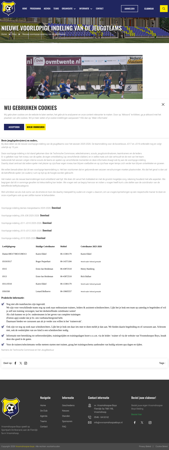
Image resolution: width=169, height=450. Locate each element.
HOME (24, 8)
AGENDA (47, 8)
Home (4, 34)
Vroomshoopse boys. (25, 446)
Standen (66, 416)
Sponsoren (67, 421)
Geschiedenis (68, 405)
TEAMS (56, 8)
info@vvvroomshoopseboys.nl (108, 422)
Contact (99, 8)
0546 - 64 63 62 (101, 417)
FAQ (64, 426)
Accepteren (14, 127)
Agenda (43, 416)
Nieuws (65, 410)
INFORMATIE (84, 8)
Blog (14, 34)
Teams (43, 421)
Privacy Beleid (145, 446)
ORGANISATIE (67, 8)
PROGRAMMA (35, 8)
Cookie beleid (162, 446)
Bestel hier (136, 414)
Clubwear (149, 8)
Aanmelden (130, 8)
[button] (163, 104)
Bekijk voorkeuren (35, 127)
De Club (43, 410)
